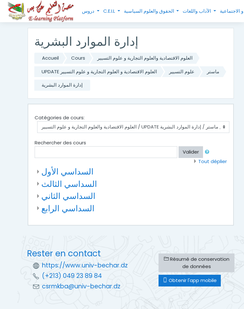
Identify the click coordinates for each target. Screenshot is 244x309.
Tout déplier (212, 161)
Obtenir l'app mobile (190, 280)
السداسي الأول (67, 171)
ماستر (213, 71)
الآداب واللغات (197, 11)
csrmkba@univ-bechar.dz (81, 286)
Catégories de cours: (60, 117)
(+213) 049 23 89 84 (72, 276)
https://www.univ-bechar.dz (85, 265)
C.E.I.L (109, 11)
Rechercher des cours (60, 142)
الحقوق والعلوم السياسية (149, 11)
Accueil (50, 58)
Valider (191, 151)
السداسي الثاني (68, 196)
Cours (78, 58)
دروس (89, 11)
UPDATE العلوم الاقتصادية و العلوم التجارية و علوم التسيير (99, 71)
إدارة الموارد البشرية (62, 85)
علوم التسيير (181, 71)
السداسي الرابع (67, 208)
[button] (208, 152)
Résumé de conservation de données (196, 263)
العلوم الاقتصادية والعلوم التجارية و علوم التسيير (145, 58)
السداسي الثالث (69, 184)
